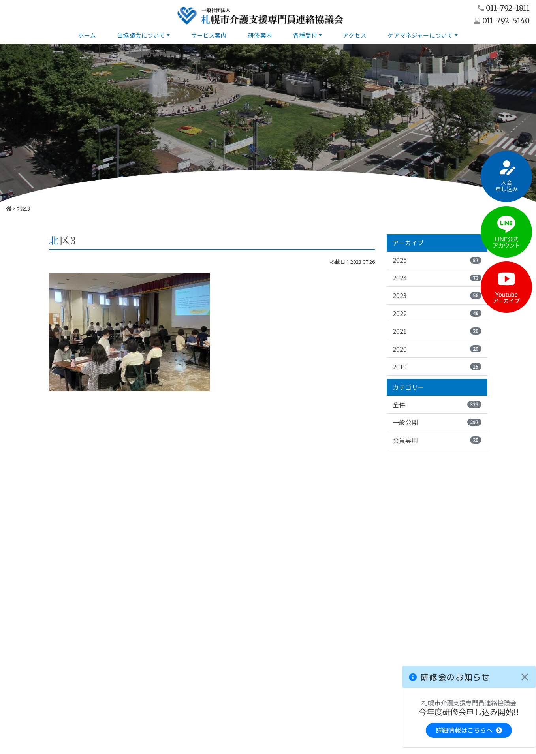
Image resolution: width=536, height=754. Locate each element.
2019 (437, 366)
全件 (437, 405)
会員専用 (437, 440)
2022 (437, 313)
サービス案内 (209, 35)
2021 (437, 331)
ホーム (87, 35)
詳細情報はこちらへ (469, 730)
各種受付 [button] (305, 35)
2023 (437, 295)
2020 (437, 348)
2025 (437, 260)
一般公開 (437, 422)
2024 (437, 277)
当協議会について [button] (141, 35)
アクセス (355, 35)
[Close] (524, 677)
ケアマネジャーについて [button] (420, 35)
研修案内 (260, 35)
